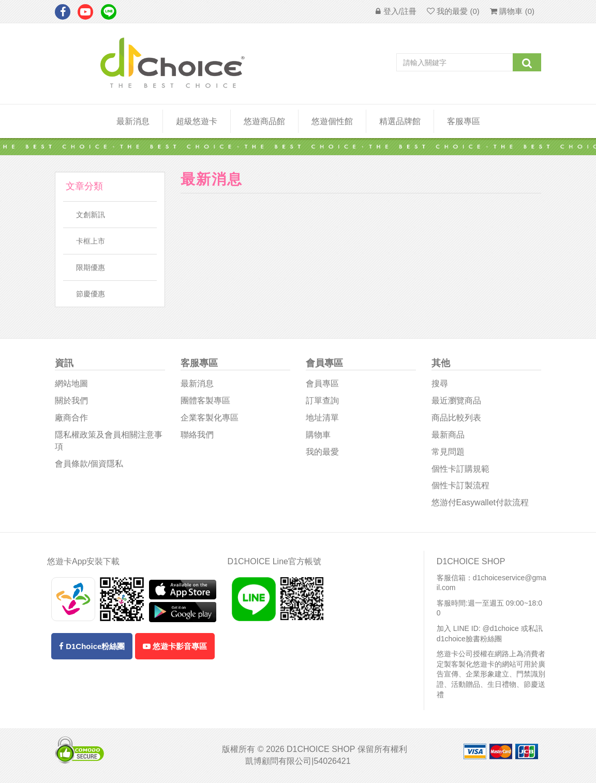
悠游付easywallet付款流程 (480, 502)
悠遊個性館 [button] (332, 121)
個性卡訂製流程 (460, 485)
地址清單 (322, 417)
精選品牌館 (400, 121)
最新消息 (133, 121)
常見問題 (448, 451)
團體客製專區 (205, 400)
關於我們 (71, 400)
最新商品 (448, 434)
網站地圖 (71, 383)
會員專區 (322, 383)
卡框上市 (90, 241)
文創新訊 (90, 214)
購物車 (318, 434)
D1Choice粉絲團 (92, 646)
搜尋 (439, 383)
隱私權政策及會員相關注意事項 (108, 440)
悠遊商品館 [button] (264, 121)
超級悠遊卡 (196, 121)
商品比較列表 (456, 417)
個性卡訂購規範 (460, 468)
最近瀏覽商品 (456, 400)
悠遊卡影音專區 (175, 646)
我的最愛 (322, 451)
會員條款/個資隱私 (89, 463)
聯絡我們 (197, 434)
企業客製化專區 (210, 417)
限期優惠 (90, 267)
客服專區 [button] (463, 121)
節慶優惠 (90, 294)
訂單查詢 (322, 400)
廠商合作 (71, 417)
